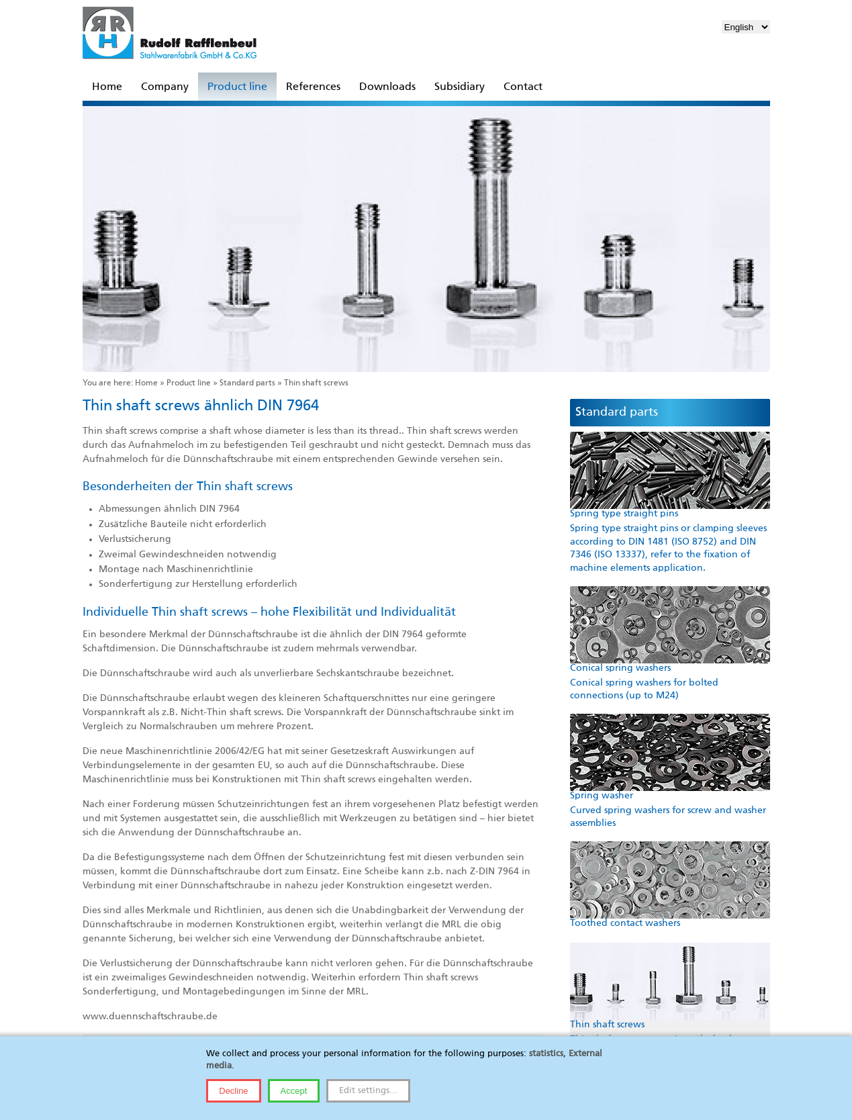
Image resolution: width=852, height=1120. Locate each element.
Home (146, 383)
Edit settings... (368, 1090)
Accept (294, 1091)
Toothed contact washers (625, 923)
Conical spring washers (620, 668)
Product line (189, 383)
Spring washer (601, 795)
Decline (233, 1091)
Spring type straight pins (624, 513)
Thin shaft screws (607, 1024)
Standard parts (247, 383)
